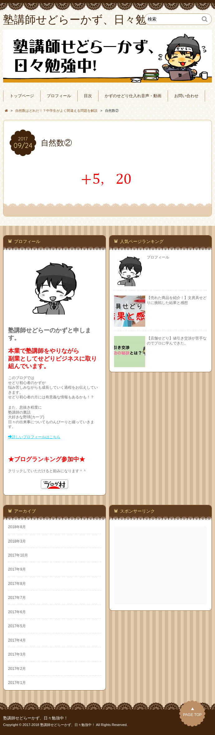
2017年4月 (17, 640)
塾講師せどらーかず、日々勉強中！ (35, 718)
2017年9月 (17, 569)
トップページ (22, 96)
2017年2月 (17, 668)
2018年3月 (17, 541)
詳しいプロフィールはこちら (36, 437)
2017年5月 (17, 626)
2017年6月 (17, 612)
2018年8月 (17, 527)
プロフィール (59, 96)
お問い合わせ (186, 96)
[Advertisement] (161, 565)
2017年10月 (18, 555)
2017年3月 (17, 654)
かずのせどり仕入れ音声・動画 (133, 96)
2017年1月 (17, 682)
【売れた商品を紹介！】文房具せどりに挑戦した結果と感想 (177, 300)
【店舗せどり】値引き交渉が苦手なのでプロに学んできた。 (177, 340)
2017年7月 (17, 597)
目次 (88, 96)
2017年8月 (17, 583)
